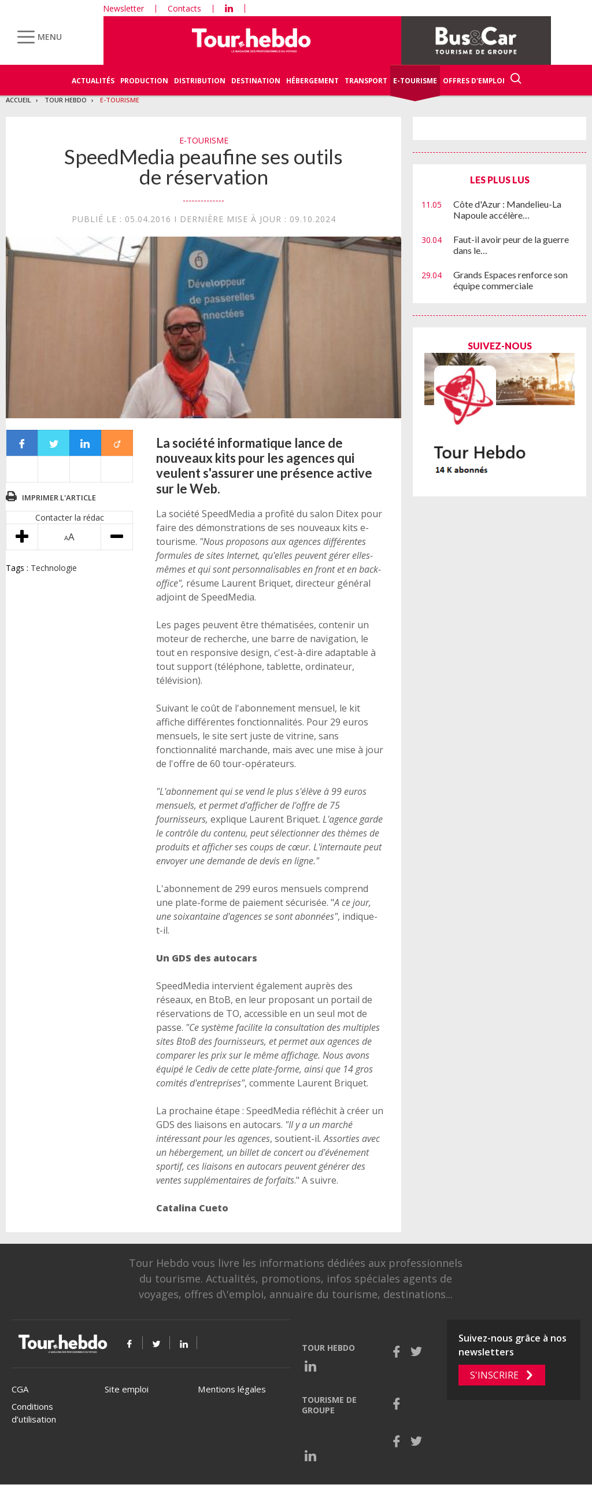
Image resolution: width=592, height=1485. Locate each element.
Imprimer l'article (59, 497)
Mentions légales (232, 1389)
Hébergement (312, 81)
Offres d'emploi (474, 81)
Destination (255, 81)
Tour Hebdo (66, 99)
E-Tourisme (415, 81)
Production (144, 81)
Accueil (18, 99)
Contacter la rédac (69, 517)
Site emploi (127, 1389)
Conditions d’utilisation (34, 1413)
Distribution (199, 81)
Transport (366, 81)
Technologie (54, 567)
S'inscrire (494, 1375)
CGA (20, 1389)
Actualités (93, 81)
